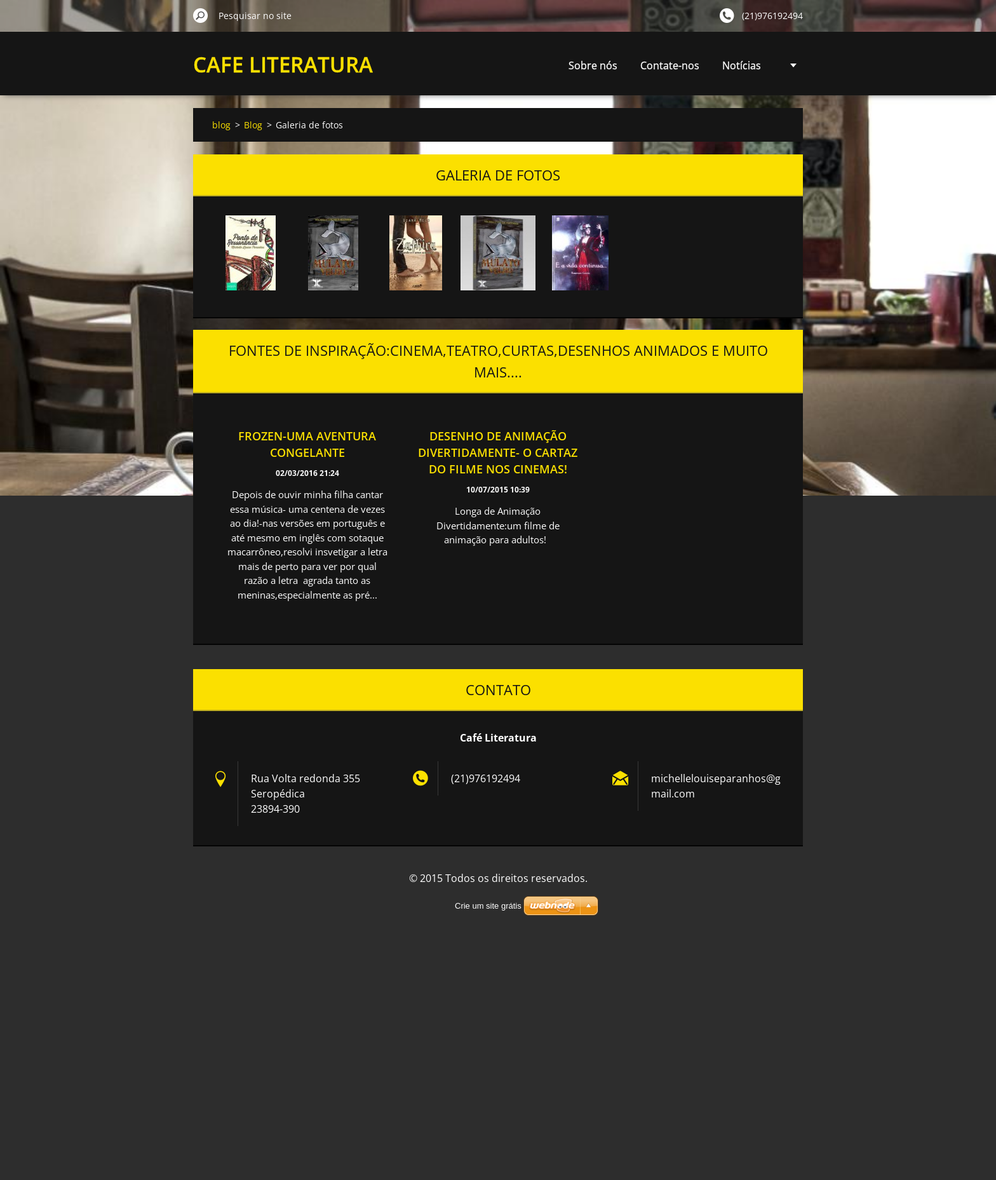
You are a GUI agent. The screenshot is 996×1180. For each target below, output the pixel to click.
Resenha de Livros (717, 65)
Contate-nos (559, 65)
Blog (253, 125)
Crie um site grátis (488, 906)
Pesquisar (200, 15)
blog (221, 125)
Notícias (631, 65)
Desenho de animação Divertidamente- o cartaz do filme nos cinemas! (497, 452)
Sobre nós (483, 65)
